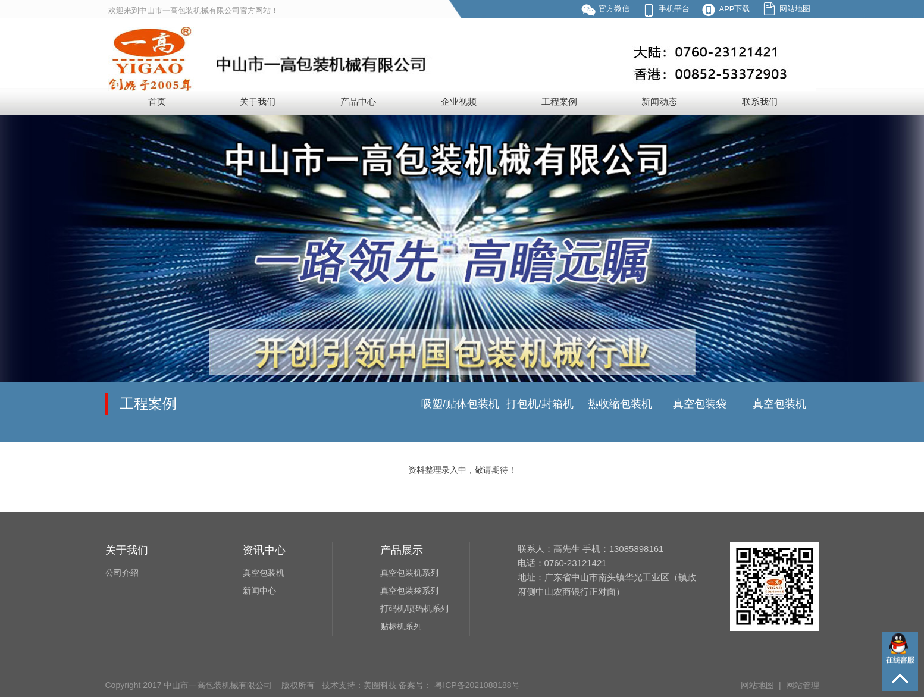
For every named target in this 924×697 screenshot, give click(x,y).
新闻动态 (659, 101)
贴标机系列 (401, 626)
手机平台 (674, 8)
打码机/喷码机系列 (414, 608)
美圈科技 (380, 685)
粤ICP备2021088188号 (475, 685)
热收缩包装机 (620, 404)
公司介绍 (122, 572)
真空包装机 (779, 404)
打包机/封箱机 (540, 404)
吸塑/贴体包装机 (460, 404)
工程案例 (559, 101)
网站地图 (794, 8)
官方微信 (614, 8)
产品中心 (358, 101)
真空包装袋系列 (409, 590)
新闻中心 (259, 590)
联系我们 (760, 101)
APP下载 (734, 8)
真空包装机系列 (409, 572)
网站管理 (802, 685)
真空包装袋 (699, 404)
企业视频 (459, 101)
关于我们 (257, 101)
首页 (157, 101)
